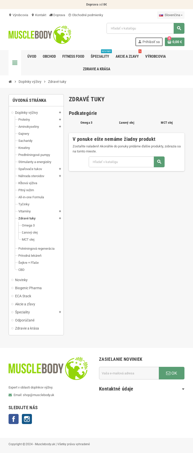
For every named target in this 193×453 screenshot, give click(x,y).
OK (171, 373)
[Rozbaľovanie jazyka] (170, 15)
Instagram (27, 419)
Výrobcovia (18, 15)
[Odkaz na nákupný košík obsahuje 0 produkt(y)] (174, 42)
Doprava (57, 15)
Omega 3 (86, 122)
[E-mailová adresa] (129, 373)
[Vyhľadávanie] (145, 28)
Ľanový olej (126, 122)
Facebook (14, 419)
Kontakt (38, 15)
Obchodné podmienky (85, 15)
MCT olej (167, 122)
